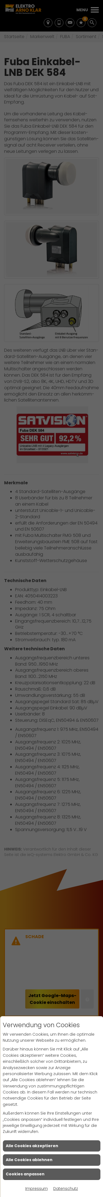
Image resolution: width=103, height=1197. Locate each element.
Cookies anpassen (25, 1174)
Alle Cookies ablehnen (29, 1159)
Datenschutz (65, 1188)
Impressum (36, 1188)
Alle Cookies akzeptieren (32, 1146)
